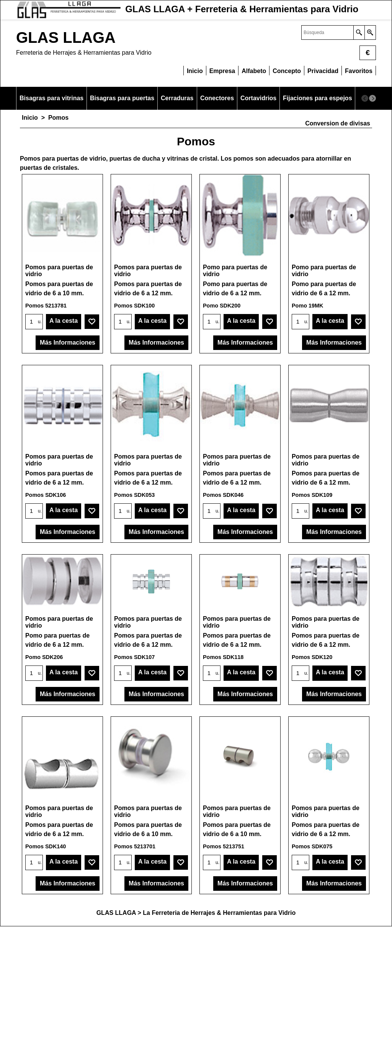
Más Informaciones (67, 364)
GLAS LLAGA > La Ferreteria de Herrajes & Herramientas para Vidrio (196, 1029)
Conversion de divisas (337, 123)
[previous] (364, 98)
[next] (372, 98)
